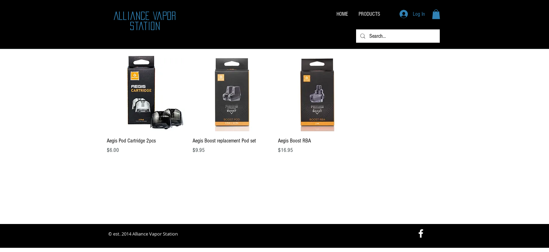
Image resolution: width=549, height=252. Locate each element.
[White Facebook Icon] (420, 233)
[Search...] (397, 36)
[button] (436, 14)
